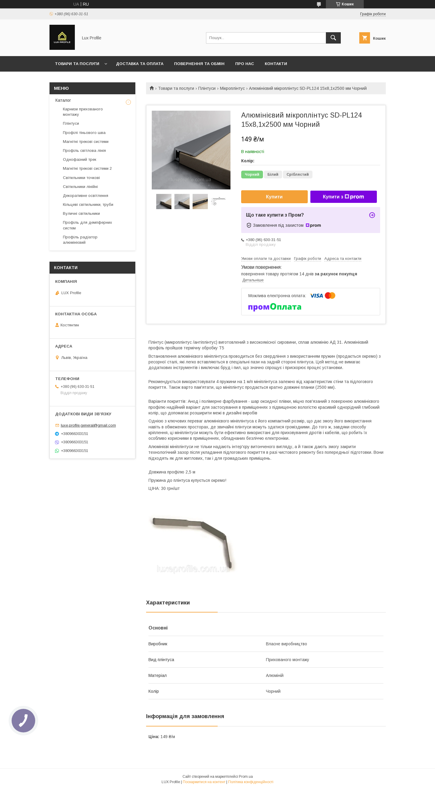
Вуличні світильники (81, 213)
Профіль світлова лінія (84, 150)
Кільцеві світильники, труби (88, 204)
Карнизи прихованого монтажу (83, 112)
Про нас (244, 63)
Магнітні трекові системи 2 (87, 168)
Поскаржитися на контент (204, 782)
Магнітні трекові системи (86, 141)
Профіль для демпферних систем (87, 225)
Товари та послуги (77, 63)
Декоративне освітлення (85, 195)
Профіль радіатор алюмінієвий (80, 240)
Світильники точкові (81, 177)
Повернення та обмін (199, 63)
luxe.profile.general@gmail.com (88, 425)
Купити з (343, 197)
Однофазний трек (79, 159)
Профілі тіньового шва (84, 132)
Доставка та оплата (139, 63)
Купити (274, 196)
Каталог (63, 100)
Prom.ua (246, 776)
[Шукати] (333, 38)
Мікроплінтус (232, 88)
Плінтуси (207, 88)
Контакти (276, 63)
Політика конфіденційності (250, 782)
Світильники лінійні (80, 186)
